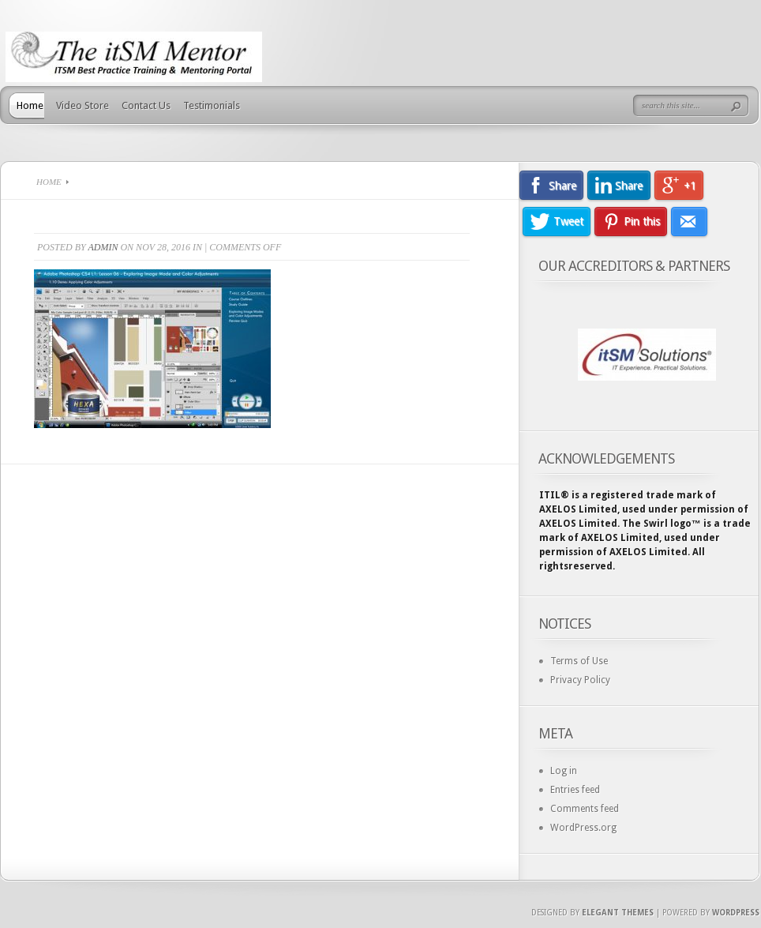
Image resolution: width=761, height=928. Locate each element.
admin (103, 247)
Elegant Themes (618, 912)
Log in (563, 770)
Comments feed (584, 808)
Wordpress (735, 912)
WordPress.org (583, 827)
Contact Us (146, 105)
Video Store (82, 105)
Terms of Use (579, 661)
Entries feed (575, 789)
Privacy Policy (580, 680)
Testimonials (211, 105)
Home (30, 105)
